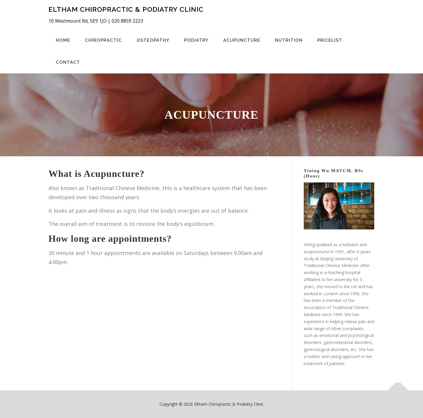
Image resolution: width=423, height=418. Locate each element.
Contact (68, 62)
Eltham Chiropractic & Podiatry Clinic (126, 9)
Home (63, 40)
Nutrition (289, 40)
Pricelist (329, 40)
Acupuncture (241, 40)
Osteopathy (153, 40)
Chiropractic (103, 40)
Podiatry (196, 40)
